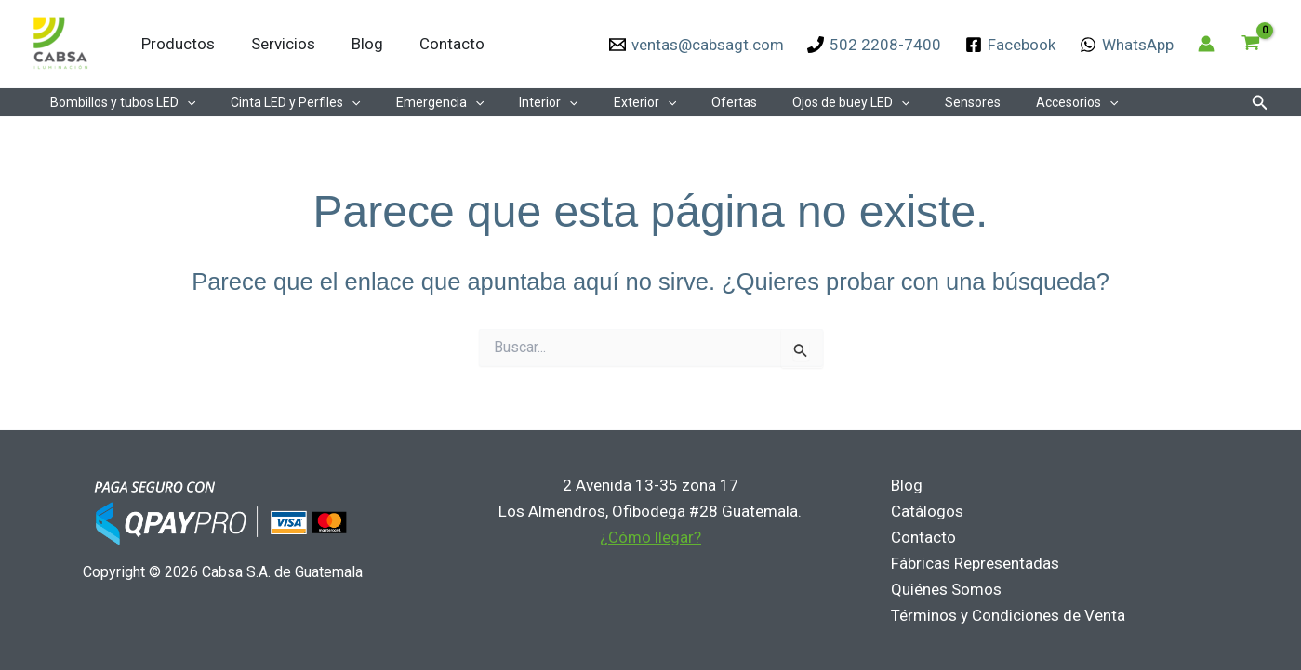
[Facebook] (1010, 44)
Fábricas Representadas (971, 563)
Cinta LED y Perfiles (281, 102)
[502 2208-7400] (875, 44)
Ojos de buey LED (790, 102)
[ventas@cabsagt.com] (696, 44)
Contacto (435, 43)
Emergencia (416, 102)
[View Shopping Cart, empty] (1250, 43)
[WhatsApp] (1126, 44)
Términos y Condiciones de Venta (1004, 615)
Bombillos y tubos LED (118, 102)
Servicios (276, 43)
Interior (515, 102)
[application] (182, 102)
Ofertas (683, 102)
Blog (355, 43)
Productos (175, 43)
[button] (1260, 102)
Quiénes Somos (942, 589)
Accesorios (998, 102)
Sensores (903, 102)
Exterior (603, 102)
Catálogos (923, 511)
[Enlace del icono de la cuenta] (1206, 43)
